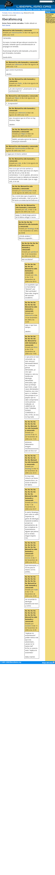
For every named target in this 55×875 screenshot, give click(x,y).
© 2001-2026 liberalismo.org (10, 662)
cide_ (20, 163)
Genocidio (37, 10)
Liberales (11, 10)
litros (35, 347)
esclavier (28, 626)
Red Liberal (6, 25)
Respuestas (45, 10)
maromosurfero (17, 33)
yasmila (33, 252)
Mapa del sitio (48, 663)
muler (36, 590)
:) (37, 200)
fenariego (31, 229)
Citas (53, 10)
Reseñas (29, 10)
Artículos (3, 10)
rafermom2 (19, 64)
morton (27, 558)
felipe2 (17, 98)
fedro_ (20, 83)
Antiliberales (20, 10)
